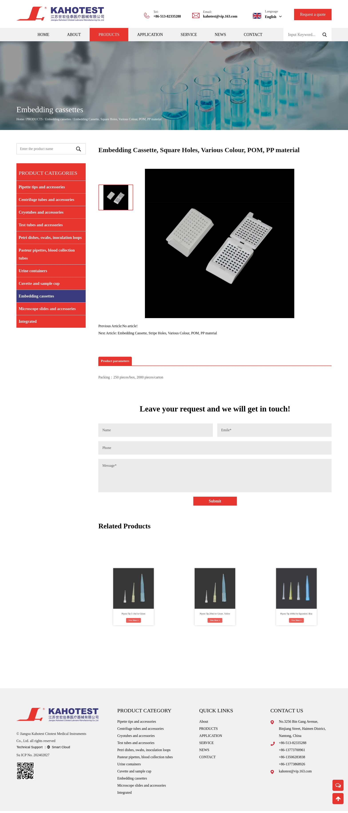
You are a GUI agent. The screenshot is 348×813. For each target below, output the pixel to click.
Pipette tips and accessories (42, 187)
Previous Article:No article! (118, 326)
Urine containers (33, 271)
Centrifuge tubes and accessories (46, 199)
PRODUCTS (109, 34)
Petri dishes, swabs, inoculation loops (50, 237)
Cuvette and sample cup (39, 283)
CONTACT (253, 34)
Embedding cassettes (58, 119)
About (74, 34)
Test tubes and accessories (41, 225)
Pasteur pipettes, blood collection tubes (47, 254)
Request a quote (313, 14)
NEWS (220, 34)
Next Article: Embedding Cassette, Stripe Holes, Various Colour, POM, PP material (157, 333)
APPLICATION (150, 34)
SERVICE (189, 34)
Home (43, 34)
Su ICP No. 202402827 (32, 762)
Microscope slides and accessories (47, 309)
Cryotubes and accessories (41, 212)
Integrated (28, 321)
